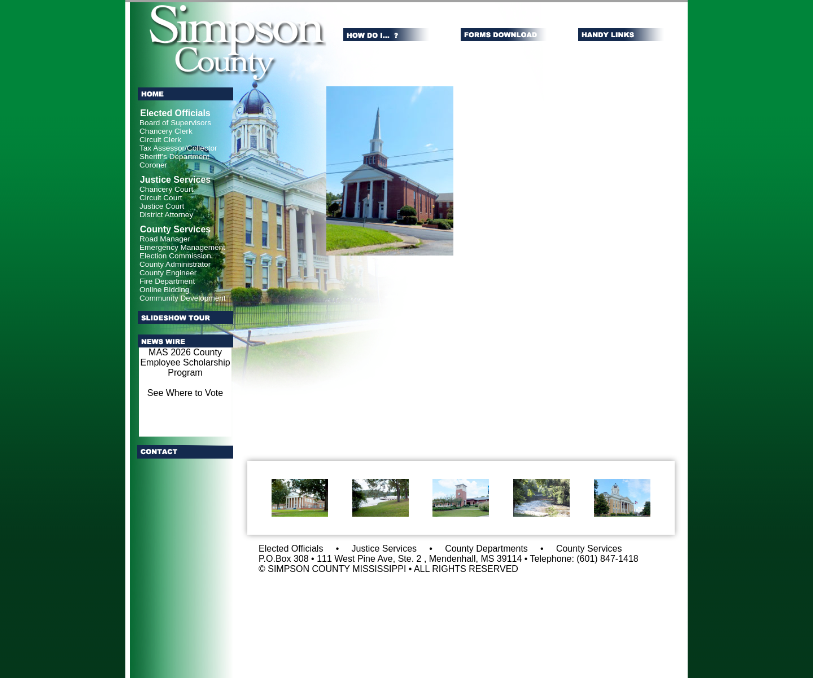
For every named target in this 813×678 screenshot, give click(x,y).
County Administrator (175, 264)
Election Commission (175, 256)
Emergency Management (182, 247)
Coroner (153, 165)
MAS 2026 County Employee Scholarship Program (185, 362)
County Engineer (167, 272)
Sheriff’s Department (174, 156)
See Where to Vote (185, 393)
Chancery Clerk (166, 131)
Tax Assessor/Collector (178, 148)
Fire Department (167, 281)
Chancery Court (166, 189)
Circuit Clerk (160, 139)
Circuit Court (160, 197)
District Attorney (166, 214)
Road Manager (164, 239)
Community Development (182, 298)
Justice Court (161, 206)
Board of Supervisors (175, 122)
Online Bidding (164, 289)
